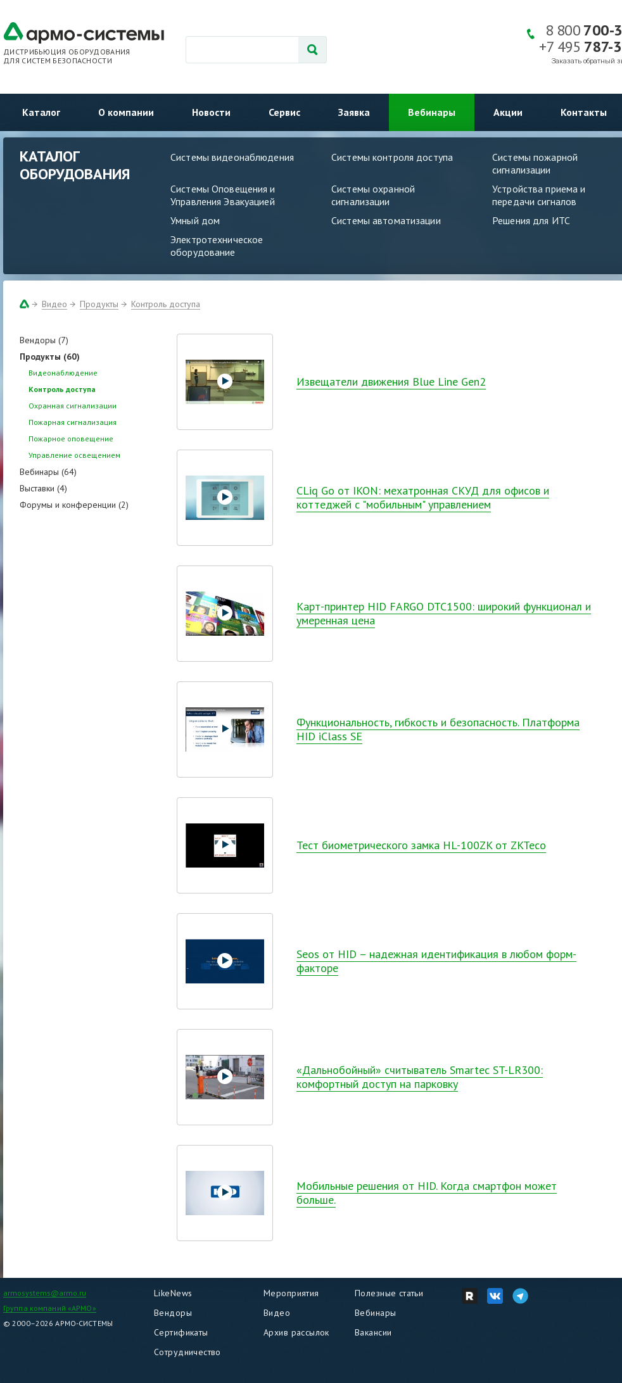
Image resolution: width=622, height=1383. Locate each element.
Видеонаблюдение (63, 372)
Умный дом (195, 220)
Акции (508, 112)
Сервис (284, 112)
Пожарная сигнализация (73, 422)
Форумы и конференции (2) (74, 504)
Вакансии (373, 1332)
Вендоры (173, 1312)
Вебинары (431, 112)
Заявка (354, 112)
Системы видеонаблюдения (232, 157)
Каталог (41, 112)
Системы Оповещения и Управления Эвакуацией (223, 195)
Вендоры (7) (44, 340)
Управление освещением (74, 455)
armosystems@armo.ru (44, 1293)
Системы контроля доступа (392, 157)
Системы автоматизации (386, 220)
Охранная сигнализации (73, 405)
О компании (126, 112)
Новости (211, 112)
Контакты (584, 112)
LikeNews (173, 1293)
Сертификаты (181, 1332)
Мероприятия (291, 1293)
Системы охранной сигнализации (373, 195)
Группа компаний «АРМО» (49, 1308)
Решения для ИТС (531, 220)
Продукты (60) (50, 356)
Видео (54, 304)
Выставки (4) (43, 488)
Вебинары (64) (48, 471)
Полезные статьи (389, 1293)
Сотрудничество (187, 1352)
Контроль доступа (165, 304)
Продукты (99, 304)
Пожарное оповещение (71, 438)
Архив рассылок (296, 1332)
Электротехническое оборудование (216, 245)
